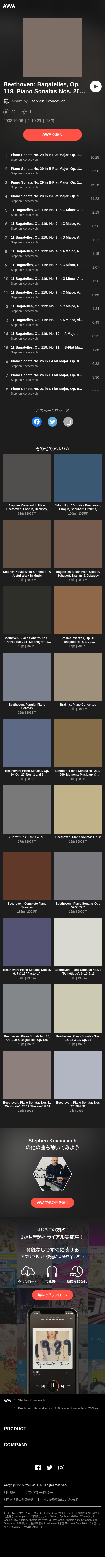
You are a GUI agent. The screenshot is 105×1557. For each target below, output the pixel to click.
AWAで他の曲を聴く (52, 1203)
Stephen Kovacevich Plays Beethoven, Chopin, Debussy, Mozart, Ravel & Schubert (27, 509)
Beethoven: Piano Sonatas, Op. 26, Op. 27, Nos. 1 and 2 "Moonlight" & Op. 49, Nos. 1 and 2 (27, 776)
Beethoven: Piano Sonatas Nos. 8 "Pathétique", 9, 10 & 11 (78, 971)
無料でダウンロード (52, 1295)
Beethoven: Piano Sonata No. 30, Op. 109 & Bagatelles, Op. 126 (27, 1038)
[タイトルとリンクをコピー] (68, 422)
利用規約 (10, 1492)
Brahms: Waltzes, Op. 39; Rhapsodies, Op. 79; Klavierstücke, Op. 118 (78, 641)
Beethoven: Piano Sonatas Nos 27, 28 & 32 (78, 1104)
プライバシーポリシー (39, 1492)
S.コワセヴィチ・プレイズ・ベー (27, 837)
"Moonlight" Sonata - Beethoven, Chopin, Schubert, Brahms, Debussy (78, 509)
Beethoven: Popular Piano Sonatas (27, 706)
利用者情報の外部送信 (18, 1499)
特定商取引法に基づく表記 (60, 1499)
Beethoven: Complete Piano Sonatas (26, 905)
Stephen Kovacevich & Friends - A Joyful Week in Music (27, 573)
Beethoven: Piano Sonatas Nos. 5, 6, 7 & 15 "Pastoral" (27, 971)
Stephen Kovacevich (48, 101)
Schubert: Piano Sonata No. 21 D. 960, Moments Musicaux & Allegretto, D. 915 (78, 774)
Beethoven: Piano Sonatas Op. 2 (78, 837)
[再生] (96, 86)
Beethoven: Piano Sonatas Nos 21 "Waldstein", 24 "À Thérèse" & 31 (27, 1104)
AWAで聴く (52, 134)
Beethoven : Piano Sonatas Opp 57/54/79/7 (78, 905)
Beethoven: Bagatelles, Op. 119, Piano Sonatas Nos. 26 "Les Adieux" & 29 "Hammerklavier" (59, 1408)
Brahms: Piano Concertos (78, 704)
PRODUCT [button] (15, 1429)
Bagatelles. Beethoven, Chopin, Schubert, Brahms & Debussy (78, 573)
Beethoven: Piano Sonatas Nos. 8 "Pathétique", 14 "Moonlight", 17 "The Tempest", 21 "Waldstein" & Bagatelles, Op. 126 (27, 643)
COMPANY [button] (16, 1445)
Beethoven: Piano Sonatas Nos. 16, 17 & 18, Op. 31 (78, 1038)
